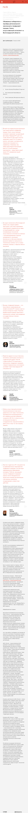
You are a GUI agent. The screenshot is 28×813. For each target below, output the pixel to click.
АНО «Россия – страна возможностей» (12, 580)
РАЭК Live (9, 12)
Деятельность (18, 811)
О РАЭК (5, 811)
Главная (5, 12)
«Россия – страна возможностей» (11, 55)
